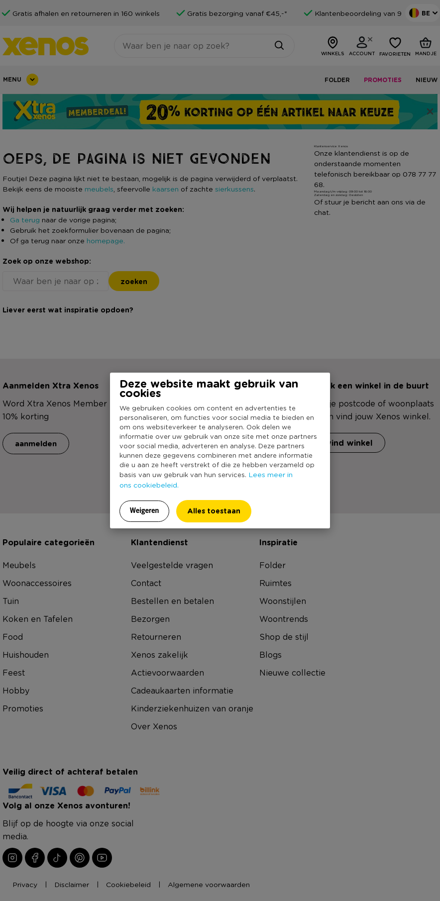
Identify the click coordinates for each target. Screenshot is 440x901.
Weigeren (144, 510)
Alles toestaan (213, 510)
